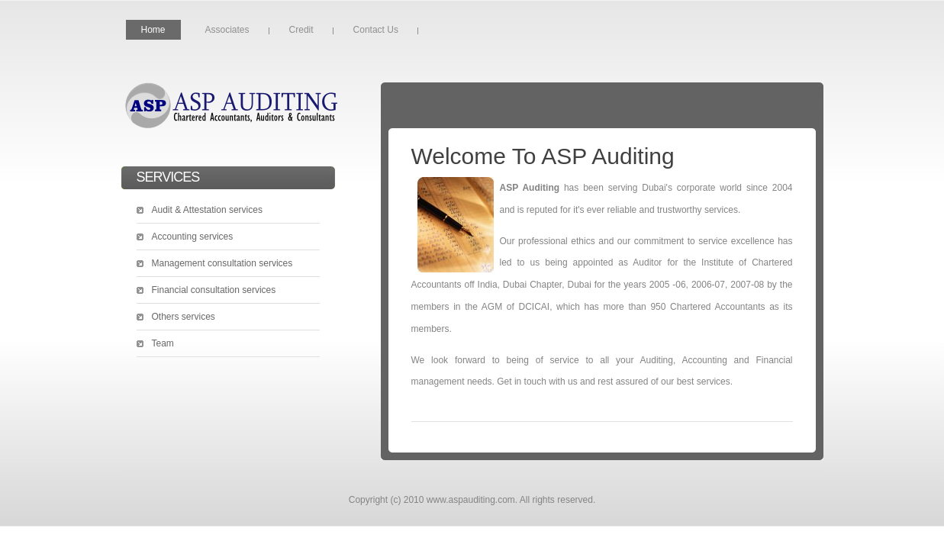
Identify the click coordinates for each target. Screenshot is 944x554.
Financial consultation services (214, 290)
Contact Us (375, 29)
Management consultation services (222, 263)
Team (163, 343)
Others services (183, 316)
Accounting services (193, 236)
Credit (301, 29)
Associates (227, 29)
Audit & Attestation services (207, 210)
